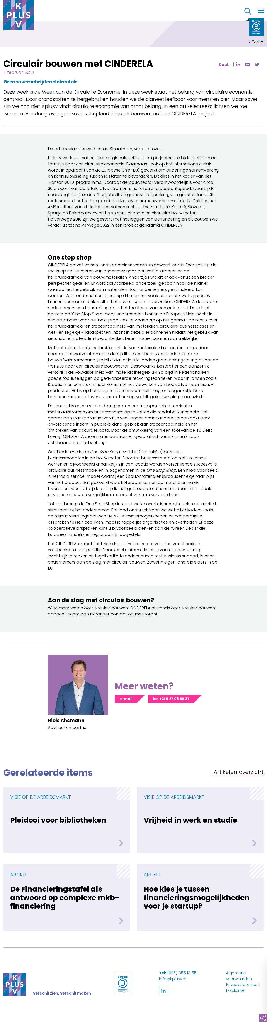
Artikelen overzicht (239, 772)
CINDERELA (171, 225)
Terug (258, 42)
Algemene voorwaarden (239, 976)
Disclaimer (236, 990)
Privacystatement (243, 984)
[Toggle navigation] (261, 10)
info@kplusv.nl (172, 979)
